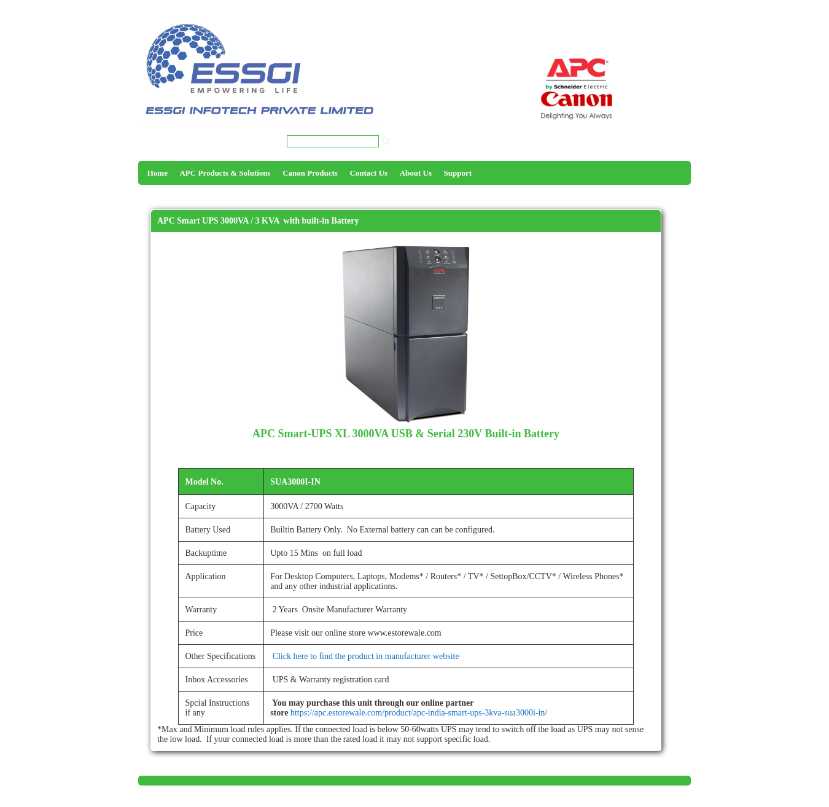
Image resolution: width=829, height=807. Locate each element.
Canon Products (310, 172)
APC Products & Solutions (224, 172)
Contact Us (368, 172)
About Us (416, 172)
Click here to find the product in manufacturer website (364, 656)
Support (458, 172)
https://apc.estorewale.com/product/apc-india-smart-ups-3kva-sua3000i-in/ (418, 712)
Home (157, 172)
